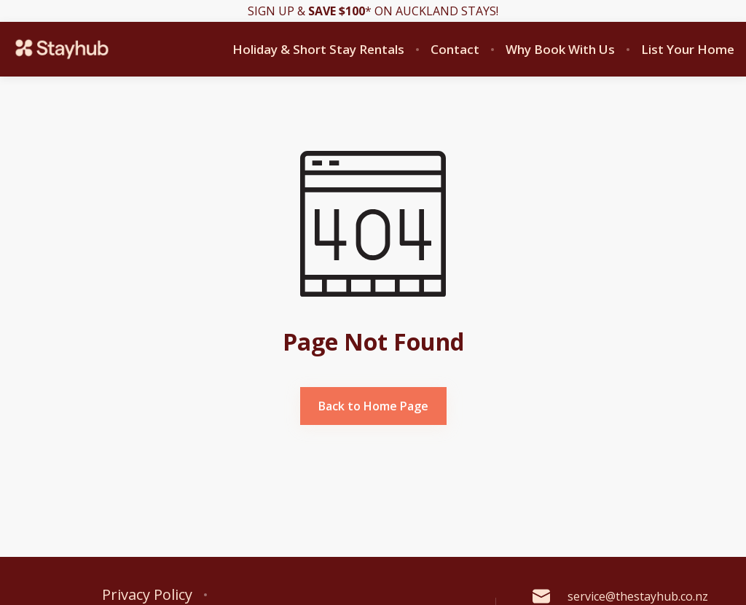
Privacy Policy (147, 595)
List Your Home (687, 49)
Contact (455, 49)
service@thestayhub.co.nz (620, 596)
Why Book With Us (560, 49)
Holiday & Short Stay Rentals (318, 49)
